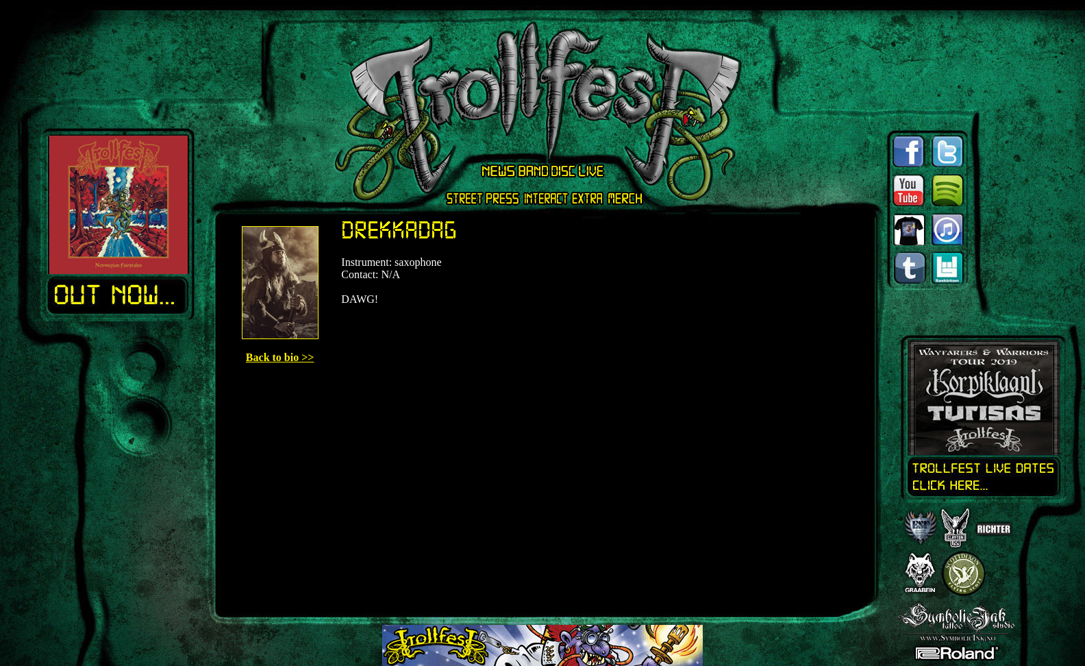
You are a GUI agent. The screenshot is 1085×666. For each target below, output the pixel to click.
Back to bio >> (280, 357)
